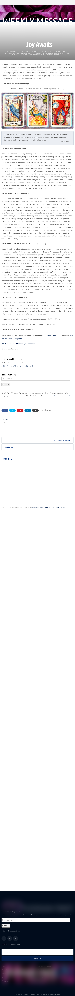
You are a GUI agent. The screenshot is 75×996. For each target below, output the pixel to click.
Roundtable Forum (49, 336)
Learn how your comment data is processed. (48, 507)
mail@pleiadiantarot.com (11, 944)
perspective (28, 53)
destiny (8, 53)
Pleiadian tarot (41, 53)
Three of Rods (26, 55)
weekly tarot (53, 55)
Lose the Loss (9, 447)
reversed (53, 53)
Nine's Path (17, 53)
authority (62, 51)
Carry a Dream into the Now (61, 440)
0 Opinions (33, 51)
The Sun (15, 55)
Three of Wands (40, 55)
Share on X (65, 142)
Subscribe (5, 384)
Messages (49, 51)
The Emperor (63, 53)
